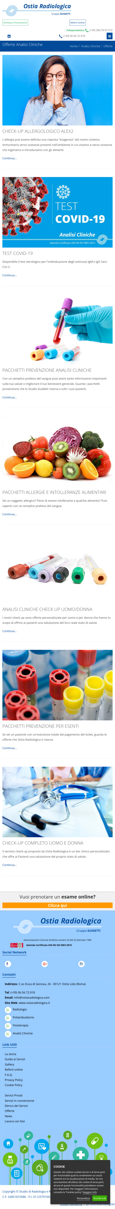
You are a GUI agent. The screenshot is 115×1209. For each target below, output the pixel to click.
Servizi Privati (13, 1095)
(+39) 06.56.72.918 (23, 992)
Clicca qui (57, 905)
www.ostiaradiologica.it (34, 1003)
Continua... (9, 158)
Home (74, 46)
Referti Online (77, 22)
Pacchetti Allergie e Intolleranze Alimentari (54, 492)
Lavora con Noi (15, 1121)
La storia (10, 1054)
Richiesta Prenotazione (15, 22)
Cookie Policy (13, 1085)
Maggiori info (90, 1192)
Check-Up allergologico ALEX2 (37, 131)
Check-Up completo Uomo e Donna (42, 843)
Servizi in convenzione (19, 1101)
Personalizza (83, 1198)
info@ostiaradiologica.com (32, 997)
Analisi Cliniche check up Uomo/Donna (47, 609)
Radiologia (16, 1009)
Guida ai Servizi (15, 1059)
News (8, 1116)
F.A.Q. (9, 1075)
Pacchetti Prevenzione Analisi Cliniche (47, 370)
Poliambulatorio (19, 1017)
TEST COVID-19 (17, 253)
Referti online (14, 1069)
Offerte (9, 1111)
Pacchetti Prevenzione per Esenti (40, 726)
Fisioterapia (16, 1025)
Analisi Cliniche (90, 46)
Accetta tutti (99, 1198)
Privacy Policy (14, 1080)
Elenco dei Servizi (16, 1106)
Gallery (9, 1064)
